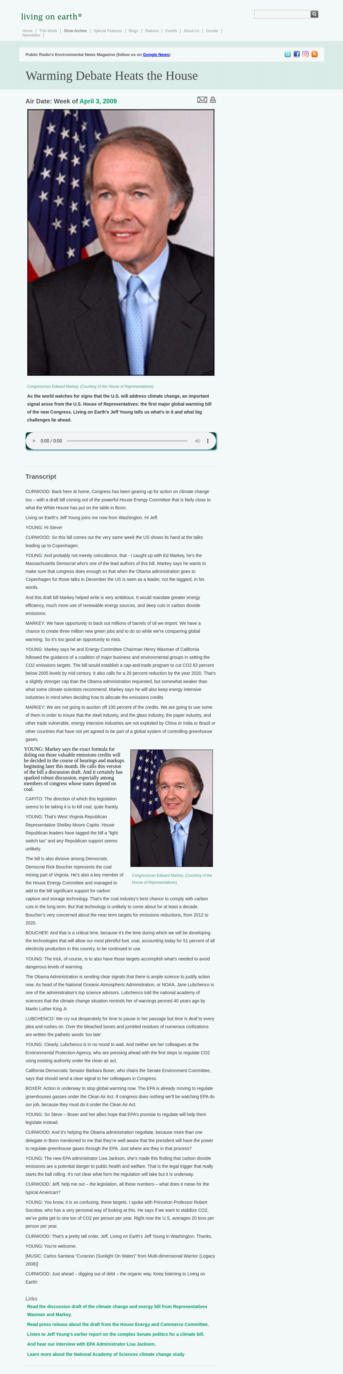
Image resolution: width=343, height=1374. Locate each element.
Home (28, 31)
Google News (156, 54)
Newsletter (32, 35)
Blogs (133, 31)
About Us (191, 31)
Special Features (108, 31)
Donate (212, 31)
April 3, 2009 (98, 101)
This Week (48, 31)
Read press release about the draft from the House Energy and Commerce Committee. (118, 1324)
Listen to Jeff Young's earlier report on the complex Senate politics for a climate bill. (115, 1334)
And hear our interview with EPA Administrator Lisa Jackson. (91, 1344)
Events (171, 31)
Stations (152, 31)
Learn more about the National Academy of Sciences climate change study (106, 1354)
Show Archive (75, 31)
